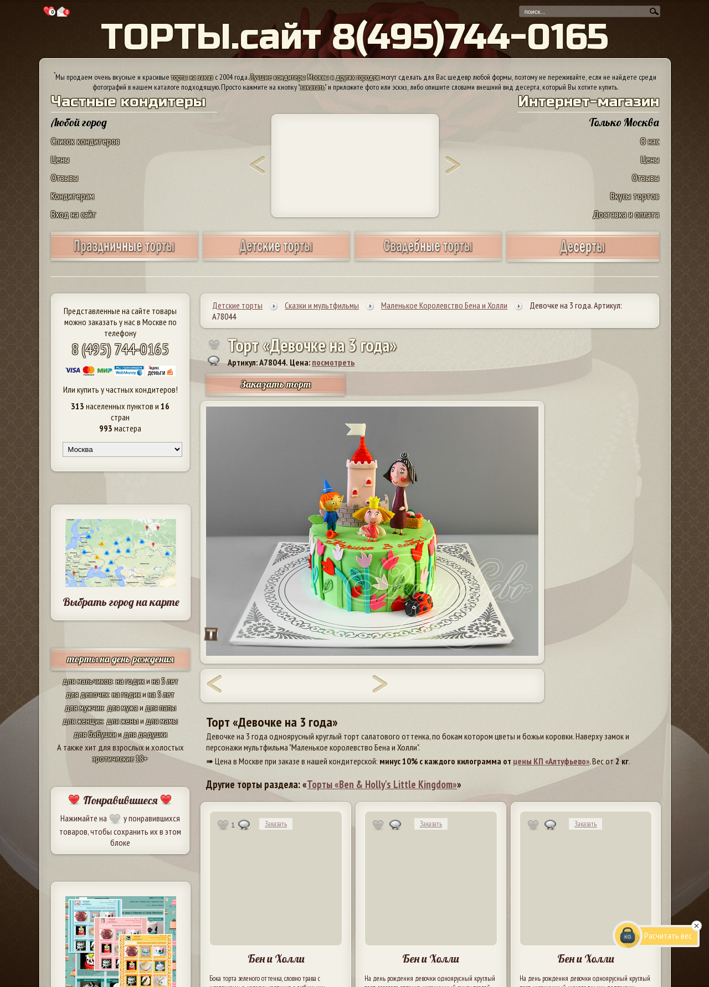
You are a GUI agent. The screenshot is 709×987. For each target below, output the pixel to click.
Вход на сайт (73, 214)
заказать (312, 87)
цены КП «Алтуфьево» (551, 761)
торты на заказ (192, 77)
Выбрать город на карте (121, 602)
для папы (160, 707)
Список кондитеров (85, 141)
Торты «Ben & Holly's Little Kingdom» (382, 784)
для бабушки (95, 733)
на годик (130, 680)
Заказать (276, 824)
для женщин (83, 720)
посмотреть (333, 362)
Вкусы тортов (634, 195)
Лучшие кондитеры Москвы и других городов (314, 77)
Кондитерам (72, 195)
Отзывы (64, 177)
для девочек (87, 694)
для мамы (162, 720)
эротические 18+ (120, 758)
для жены (122, 720)
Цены (60, 159)
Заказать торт (276, 384)
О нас (649, 141)
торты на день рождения (120, 658)
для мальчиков (87, 680)
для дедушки (145, 733)
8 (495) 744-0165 (120, 348)
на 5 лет (165, 680)
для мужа (122, 707)
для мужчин (84, 707)
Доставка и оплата (626, 214)
